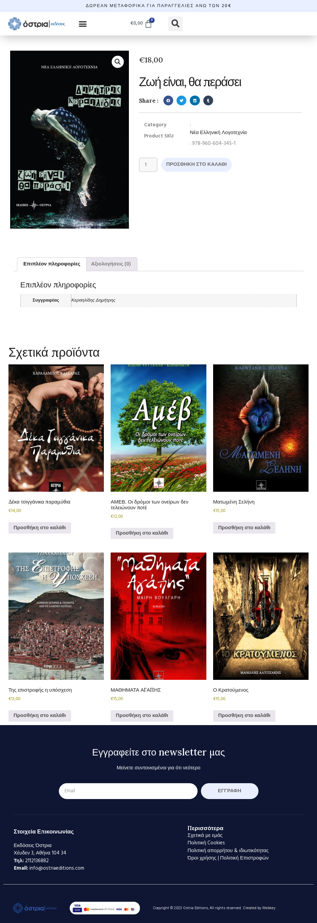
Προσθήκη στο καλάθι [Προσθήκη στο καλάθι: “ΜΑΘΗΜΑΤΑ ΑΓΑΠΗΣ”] (142, 716)
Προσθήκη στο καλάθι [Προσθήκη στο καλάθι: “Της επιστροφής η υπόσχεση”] (40, 716)
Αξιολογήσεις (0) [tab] (111, 264)
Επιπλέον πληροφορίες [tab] (51, 264)
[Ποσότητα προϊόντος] (148, 165)
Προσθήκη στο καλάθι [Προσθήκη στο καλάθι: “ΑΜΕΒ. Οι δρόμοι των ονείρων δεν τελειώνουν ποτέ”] (142, 533)
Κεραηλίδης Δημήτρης (93, 300)
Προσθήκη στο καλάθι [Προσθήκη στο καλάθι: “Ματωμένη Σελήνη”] (244, 528)
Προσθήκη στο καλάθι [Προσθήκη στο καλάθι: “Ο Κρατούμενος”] (244, 716)
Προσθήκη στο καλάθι (197, 164)
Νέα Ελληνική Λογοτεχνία (218, 133)
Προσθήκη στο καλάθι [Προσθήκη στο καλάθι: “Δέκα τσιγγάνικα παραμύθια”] (40, 528)
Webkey (268, 908)
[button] (82, 23)
